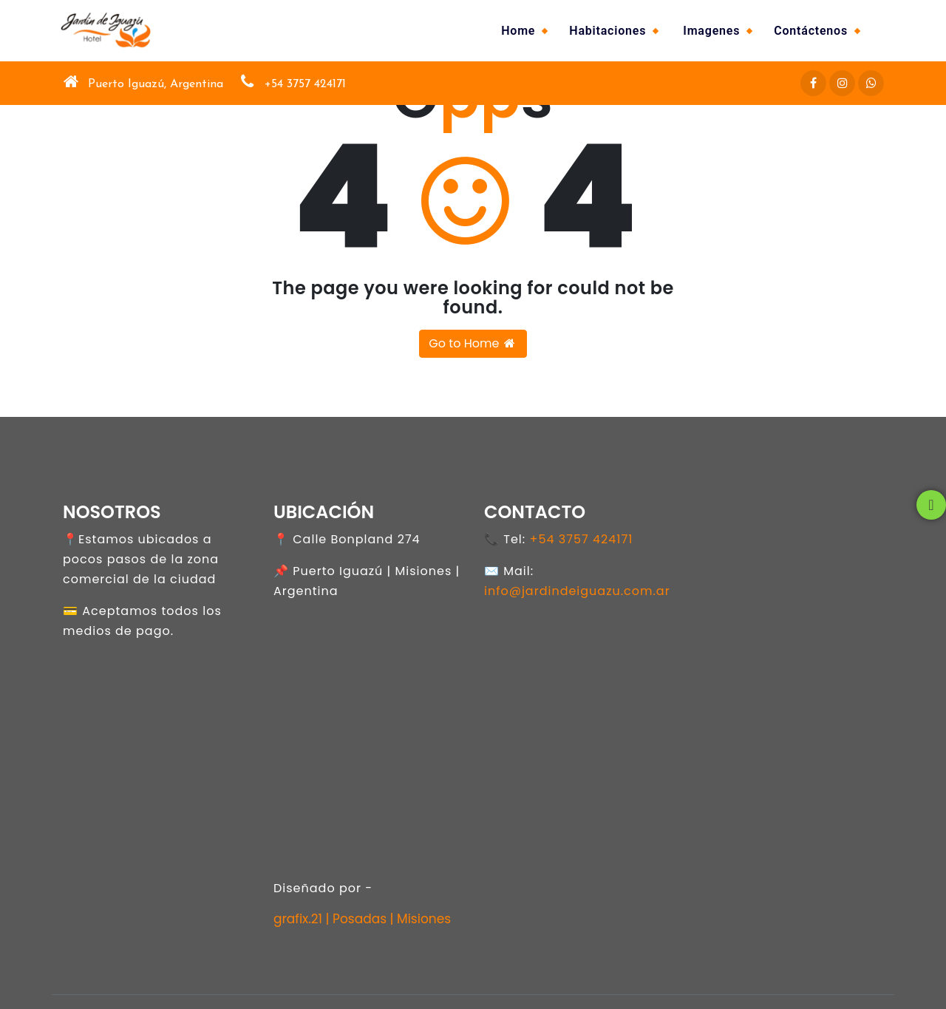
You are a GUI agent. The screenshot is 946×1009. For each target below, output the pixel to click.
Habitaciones (607, 31)
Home (518, 31)
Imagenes (711, 31)
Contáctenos (811, 31)
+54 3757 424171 (581, 539)
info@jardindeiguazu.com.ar (577, 590)
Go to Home (473, 343)
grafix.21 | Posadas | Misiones (362, 919)
